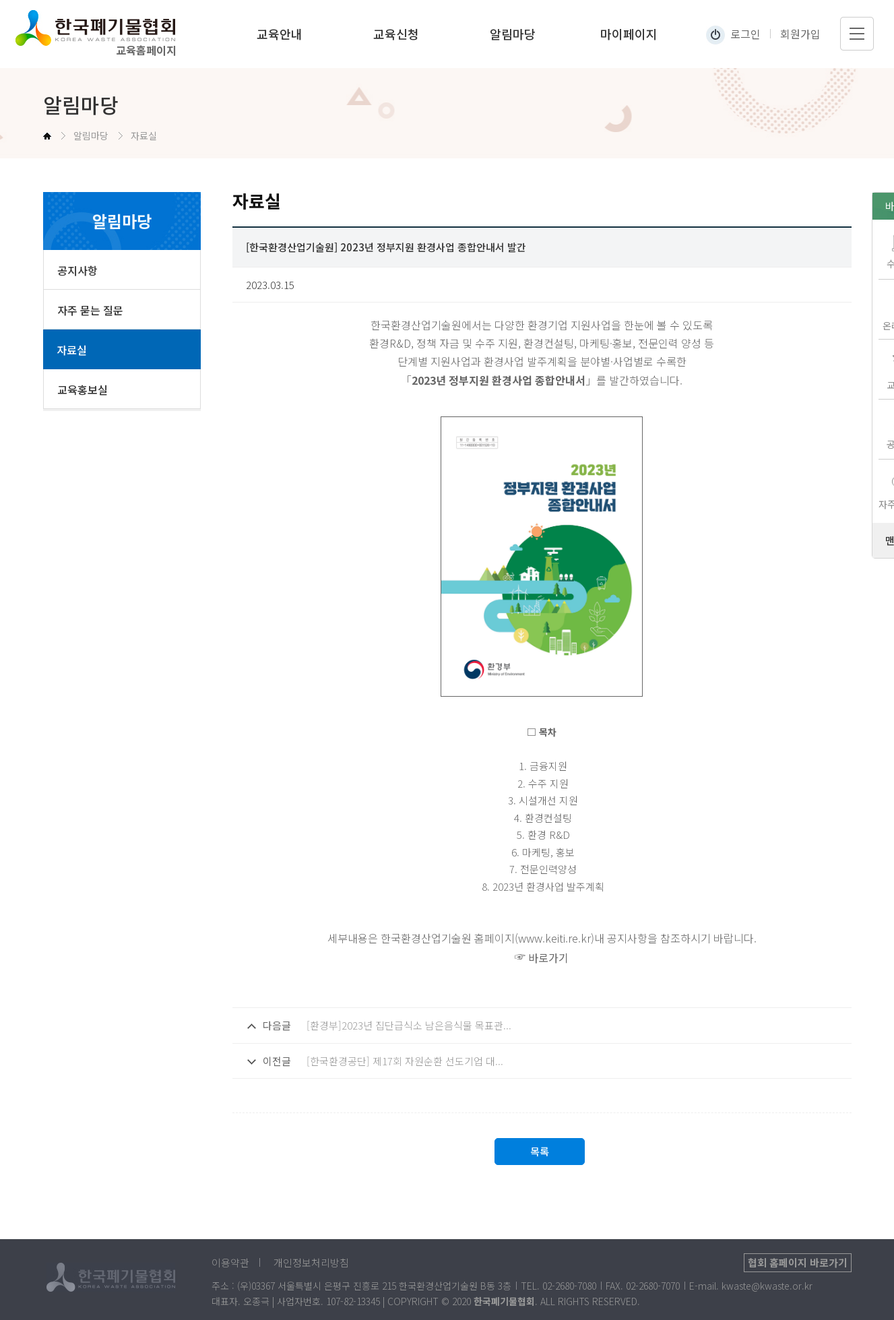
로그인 (745, 34)
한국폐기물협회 (109, 28)
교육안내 (279, 33)
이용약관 (230, 1262)
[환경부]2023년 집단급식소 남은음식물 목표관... (409, 1025)
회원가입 (800, 34)
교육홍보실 (82, 389)
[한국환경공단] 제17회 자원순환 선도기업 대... (405, 1061)
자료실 (72, 350)
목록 (539, 1151)
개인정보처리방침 (311, 1262)
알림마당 (513, 33)
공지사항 (77, 270)
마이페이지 (629, 33)
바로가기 (548, 957)
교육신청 (396, 33)
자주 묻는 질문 (90, 310)
